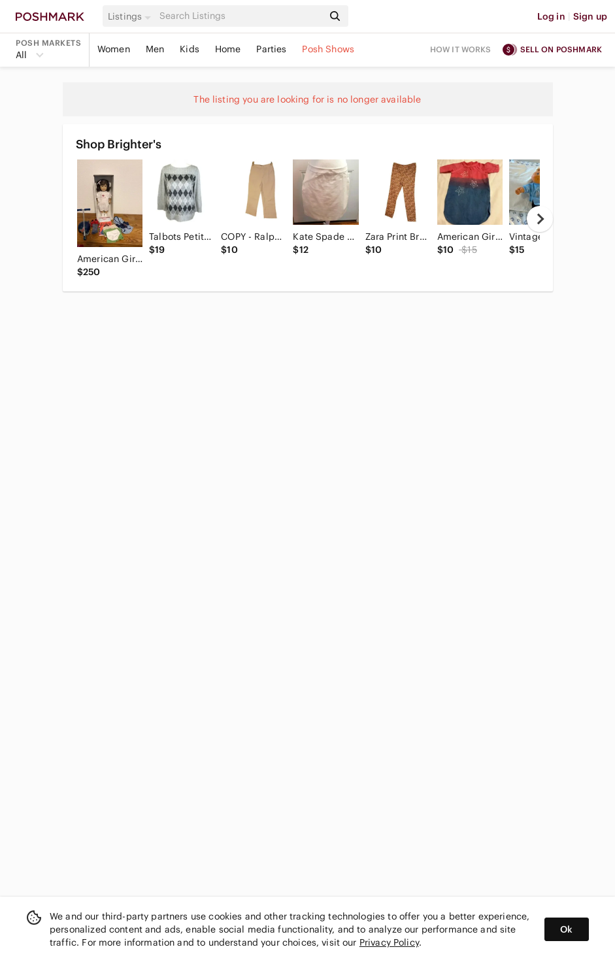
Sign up (590, 16)
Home (228, 49)
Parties (271, 49)
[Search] (240, 16)
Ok (566, 929)
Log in (551, 16)
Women (113, 49)
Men (155, 49)
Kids (189, 49)
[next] (540, 219)
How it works (460, 49)
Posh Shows (328, 49)
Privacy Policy (389, 942)
